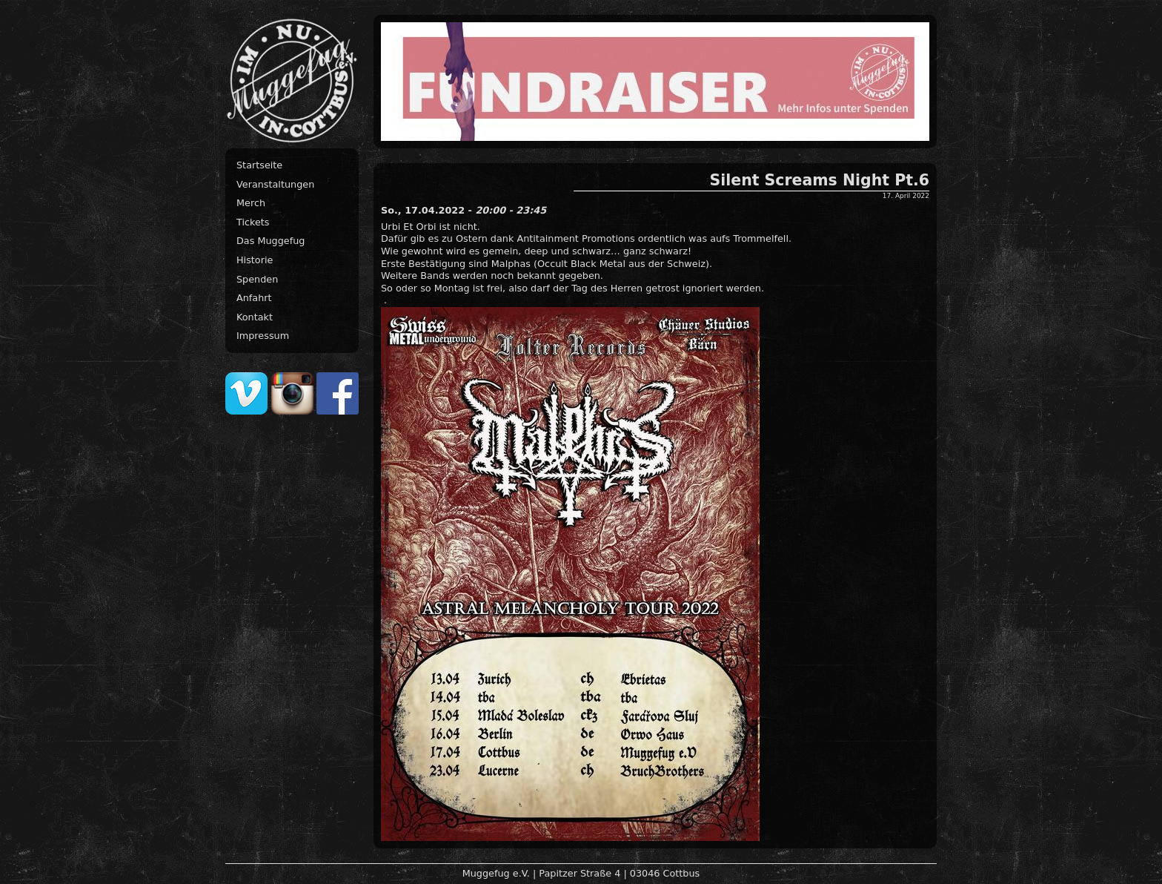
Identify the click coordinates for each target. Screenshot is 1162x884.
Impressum (262, 335)
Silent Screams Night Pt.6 (819, 180)
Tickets (253, 222)
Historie (254, 259)
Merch (250, 202)
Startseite (259, 165)
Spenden (257, 279)
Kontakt (254, 317)
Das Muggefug (270, 240)
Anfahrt (254, 297)
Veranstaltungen (275, 184)
